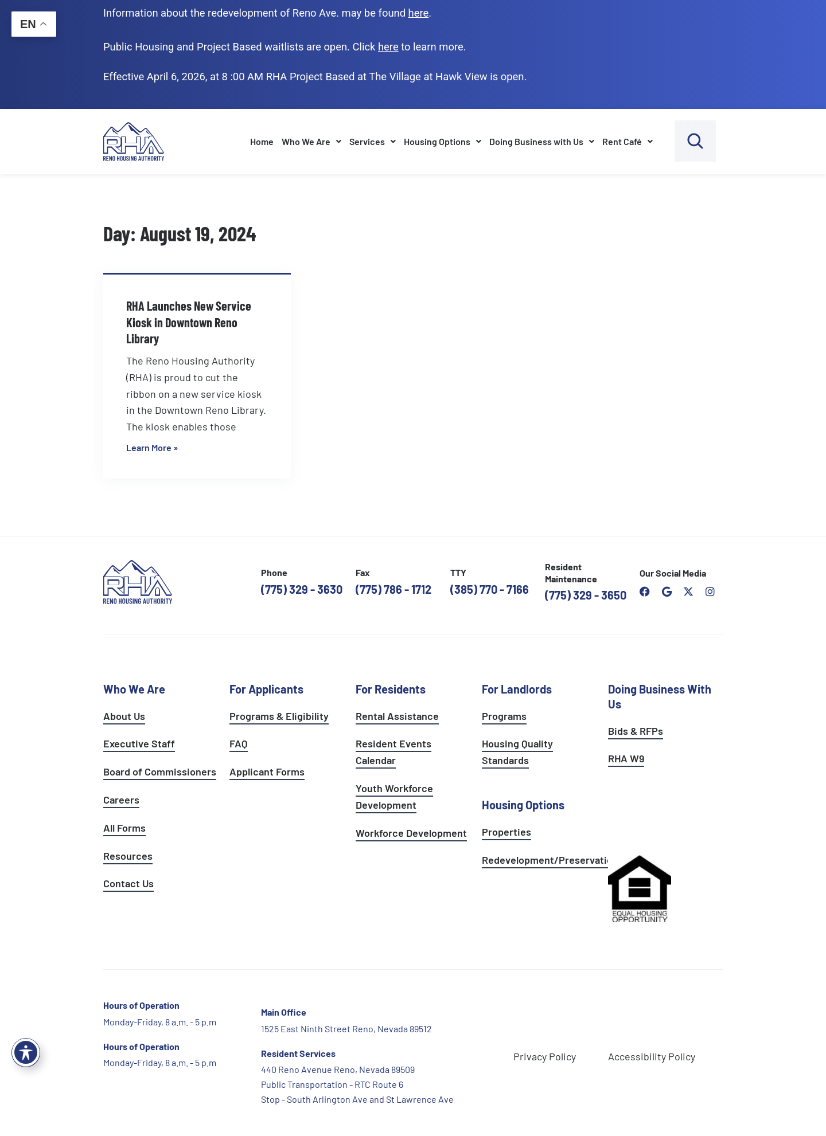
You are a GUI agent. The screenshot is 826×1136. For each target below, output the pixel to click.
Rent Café (627, 141)
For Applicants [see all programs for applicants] (266, 689)
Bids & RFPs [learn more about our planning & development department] (635, 730)
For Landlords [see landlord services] (517, 689)
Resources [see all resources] (128, 855)
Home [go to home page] (262, 141)
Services (372, 141)
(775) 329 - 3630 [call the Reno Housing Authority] (301, 589)
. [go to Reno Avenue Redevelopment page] (420, 13)
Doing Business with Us (541, 141)
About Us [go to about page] (124, 716)
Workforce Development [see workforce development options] (411, 832)
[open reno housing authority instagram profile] (710, 591)
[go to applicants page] (388, 47)
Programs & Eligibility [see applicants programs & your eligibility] (279, 716)
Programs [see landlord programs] (504, 716)
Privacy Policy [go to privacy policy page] (544, 1056)
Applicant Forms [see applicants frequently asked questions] (267, 771)
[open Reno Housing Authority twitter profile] (688, 591)
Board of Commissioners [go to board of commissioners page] (159, 771)
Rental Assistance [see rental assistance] (397, 716)
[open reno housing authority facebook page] (645, 591)
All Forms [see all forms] (124, 827)
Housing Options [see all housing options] (523, 805)
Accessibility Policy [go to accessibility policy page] (651, 1056)
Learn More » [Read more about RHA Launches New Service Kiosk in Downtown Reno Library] (152, 447)
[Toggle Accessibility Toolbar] (26, 1052)
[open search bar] (695, 141)
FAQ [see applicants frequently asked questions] (238, 743)
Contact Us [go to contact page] (128, 883)
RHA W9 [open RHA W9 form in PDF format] (626, 758)
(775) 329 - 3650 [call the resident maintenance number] (585, 595)
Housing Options (442, 141)
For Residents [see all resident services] (391, 689)
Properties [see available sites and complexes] (506, 831)
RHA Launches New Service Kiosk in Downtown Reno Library (188, 322)
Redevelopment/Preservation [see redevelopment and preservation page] (550, 859)
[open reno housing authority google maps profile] (666, 591)
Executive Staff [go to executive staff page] (139, 743)
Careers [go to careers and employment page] (121, 799)
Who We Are (311, 141)
